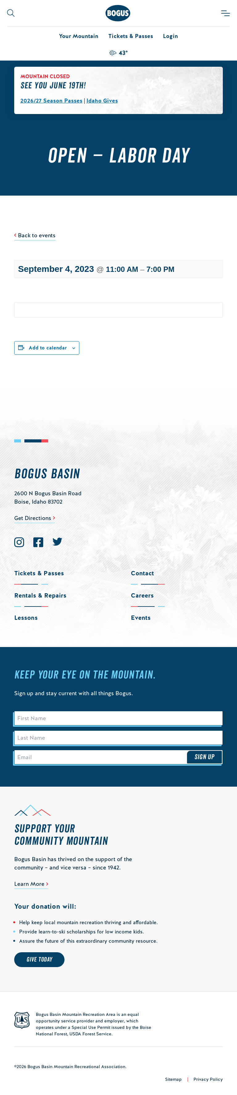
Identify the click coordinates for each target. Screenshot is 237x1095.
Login (170, 36)
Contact (142, 573)
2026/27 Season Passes (51, 100)
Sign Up (204, 757)
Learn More (29, 883)
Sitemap (173, 1079)
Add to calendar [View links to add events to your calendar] (48, 348)
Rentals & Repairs (40, 595)
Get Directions (32, 518)
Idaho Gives (102, 100)
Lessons (26, 618)
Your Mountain (78, 36)
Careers (142, 595)
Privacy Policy (208, 1079)
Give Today (39, 960)
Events (141, 618)
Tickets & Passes (130, 36)
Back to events (37, 235)
